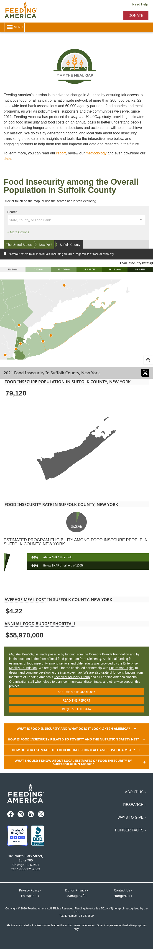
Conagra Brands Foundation (109, 654)
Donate (135, 16)
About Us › (135, 792)
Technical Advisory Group (72, 677)
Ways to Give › (131, 817)
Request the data (76, 709)
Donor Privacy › (76, 890)
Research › (134, 805)
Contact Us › (123, 890)
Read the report (76, 700)
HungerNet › (123, 896)
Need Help (140, 4)
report (61, 153)
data (7, 159)
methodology (96, 153)
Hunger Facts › (130, 830)
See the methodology (76, 692)
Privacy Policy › (30, 890)
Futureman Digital (121, 668)
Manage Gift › (76, 896)
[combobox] (76, 219)
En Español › (30, 896)
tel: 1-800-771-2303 (25, 869)
